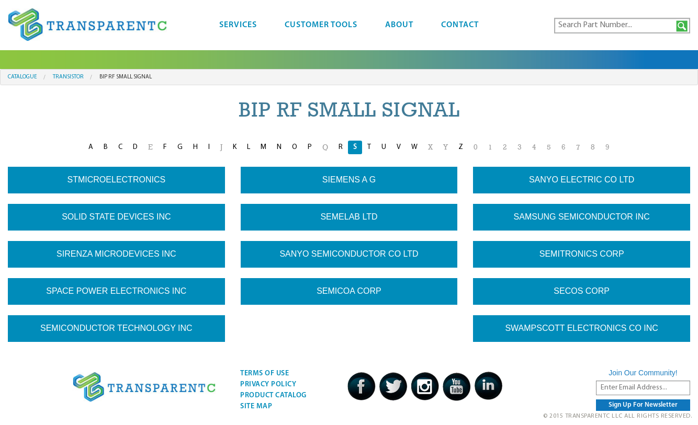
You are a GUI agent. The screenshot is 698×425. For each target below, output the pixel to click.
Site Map (256, 406)
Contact (460, 25)
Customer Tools (321, 25)
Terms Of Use (264, 373)
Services (238, 25)
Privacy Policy (268, 384)
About (399, 25)
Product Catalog (273, 395)
